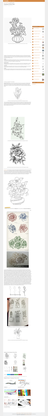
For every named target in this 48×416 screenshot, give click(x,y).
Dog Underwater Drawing (37, 68)
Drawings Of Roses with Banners (38, 52)
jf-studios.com (26, 414)
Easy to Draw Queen (36, 63)
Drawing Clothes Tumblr (37, 33)
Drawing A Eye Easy (36, 71)
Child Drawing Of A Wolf (37, 55)
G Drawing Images (36, 60)
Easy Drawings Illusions (7, 406)
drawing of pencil (10, 376)
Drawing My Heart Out (36, 44)
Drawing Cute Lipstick (36, 36)
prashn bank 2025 (29, 414)
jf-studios (6, 1)
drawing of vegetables (20, 376)
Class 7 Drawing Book (36, 28)
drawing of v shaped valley (15, 376)
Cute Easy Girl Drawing (36, 41)
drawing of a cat (6, 376)
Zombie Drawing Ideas (36, 49)
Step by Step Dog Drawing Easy (37, 76)
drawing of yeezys (25, 376)
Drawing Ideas (5, 5)
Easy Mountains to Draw (37, 57)
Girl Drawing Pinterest (36, 79)
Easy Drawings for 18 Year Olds (21, 406)
